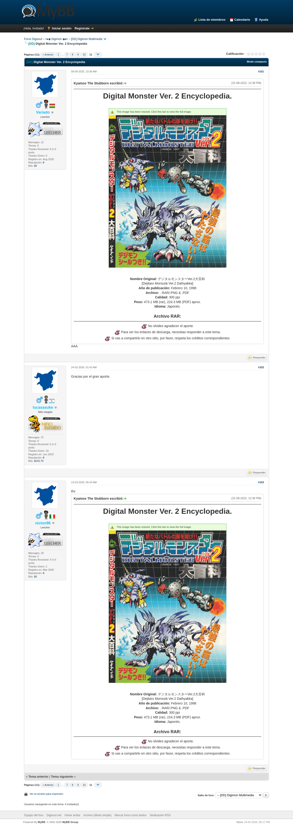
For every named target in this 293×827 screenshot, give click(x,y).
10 (84, 54)
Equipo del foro (33, 815)
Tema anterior (38, 776)
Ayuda (263, 19)
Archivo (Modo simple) (97, 815)
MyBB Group (70, 822)
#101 (261, 71)
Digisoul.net (54, 815)
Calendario (242, 19)
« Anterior (47, 54)
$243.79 (39, 460)
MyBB (41, 822)
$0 (35, 165)
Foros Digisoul (33, 39)
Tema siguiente (62, 776)
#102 (261, 367)
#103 (261, 482)
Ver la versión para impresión (46, 793)
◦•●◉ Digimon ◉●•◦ (56, 39)
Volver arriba (72, 815)
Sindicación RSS (160, 815)
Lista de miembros (211, 19)
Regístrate (82, 28)
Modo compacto (257, 61)
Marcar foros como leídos (130, 815)
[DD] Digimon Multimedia (86, 39)
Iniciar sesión (61, 28)
